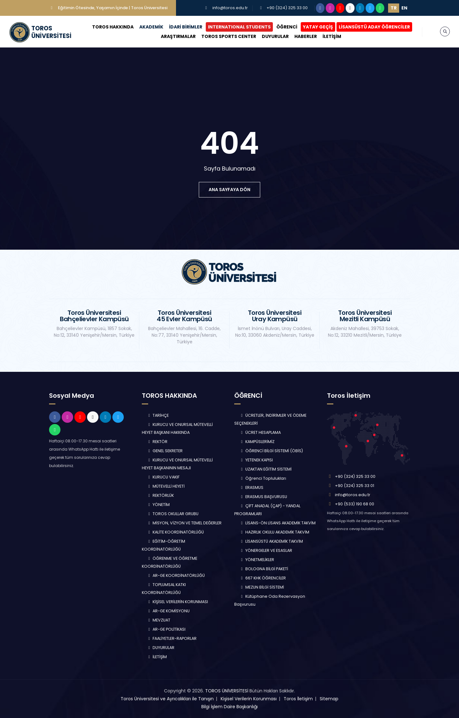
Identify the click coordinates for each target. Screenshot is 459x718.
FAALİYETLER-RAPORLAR (172, 638)
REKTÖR (157, 441)
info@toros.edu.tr (230, 8)
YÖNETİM (158, 504)
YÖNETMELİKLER (256, 559)
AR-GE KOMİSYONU (168, 611)
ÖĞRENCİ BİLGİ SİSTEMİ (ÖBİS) (271, 450)
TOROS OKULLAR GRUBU (173, 513)
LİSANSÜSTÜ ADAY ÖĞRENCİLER (374, 27)
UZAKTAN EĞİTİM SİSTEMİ (265, 469)
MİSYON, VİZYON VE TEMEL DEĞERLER (184, 523)
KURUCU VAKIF (163, 477)
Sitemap (329, 699)
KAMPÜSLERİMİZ (256, 441)
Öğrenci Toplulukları (262, 478)
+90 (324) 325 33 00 (287, 8)
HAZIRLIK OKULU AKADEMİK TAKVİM (274, 532)
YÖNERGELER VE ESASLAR (265, 550)
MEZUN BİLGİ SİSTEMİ (261, 587)
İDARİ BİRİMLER (185, 27)
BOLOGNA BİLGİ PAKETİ (263, 568)
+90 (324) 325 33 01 (354, 485)
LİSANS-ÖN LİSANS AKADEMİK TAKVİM (277, 523)
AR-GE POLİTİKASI (166, 629)
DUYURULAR (275, 36)
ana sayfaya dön (229, 189)
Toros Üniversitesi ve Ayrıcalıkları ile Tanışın (167, 699)
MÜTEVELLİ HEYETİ (166, 486)
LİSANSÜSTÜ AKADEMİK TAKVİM (271, 541)
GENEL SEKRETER (165, 450)
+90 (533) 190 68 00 (354, 504)
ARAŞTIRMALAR (178, 36)
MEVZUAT (159, 620)
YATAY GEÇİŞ (318, 27)
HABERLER (305, 36)
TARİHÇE (158, 415)
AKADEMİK (151, 27)
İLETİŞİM (332, 36)
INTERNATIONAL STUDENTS (239, 27)
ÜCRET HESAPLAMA (260, 432)
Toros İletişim (298, 699)
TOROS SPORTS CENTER (228, 36)
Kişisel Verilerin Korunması (249, 699)
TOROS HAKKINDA (113, 27)
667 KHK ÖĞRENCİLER (262, 578)
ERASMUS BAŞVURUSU (263, 496)
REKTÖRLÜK (160, 495)
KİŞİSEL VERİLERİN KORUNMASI (177, 601)
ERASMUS (251, 487)
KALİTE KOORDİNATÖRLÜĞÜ (175, 532)
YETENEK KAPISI (256, 460)
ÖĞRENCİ (286, 27)
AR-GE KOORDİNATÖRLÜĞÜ (176, 575)
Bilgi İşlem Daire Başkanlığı (229, 706)
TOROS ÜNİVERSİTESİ (226, 691)
